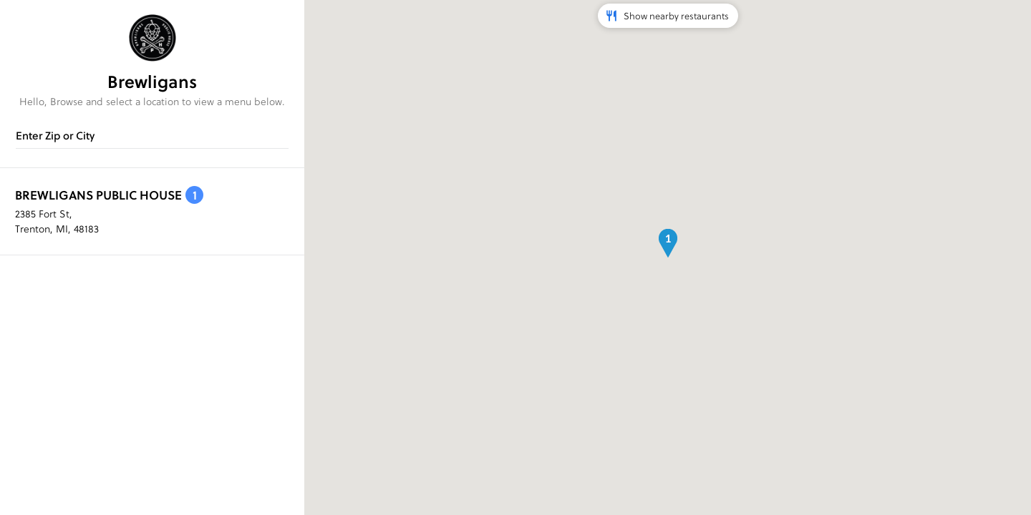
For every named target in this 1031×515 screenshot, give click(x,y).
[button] (668, 243)
